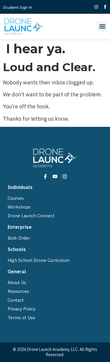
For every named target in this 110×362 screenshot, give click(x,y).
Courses (16, 198)
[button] (102, 26)
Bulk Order (19, 238)
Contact (16, 300)
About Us (17, 282)
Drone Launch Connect (31, 215)
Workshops (19, 207)
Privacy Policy (21, 309)
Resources (18, 291)
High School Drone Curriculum (39, 260)
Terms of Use (21, 317)
